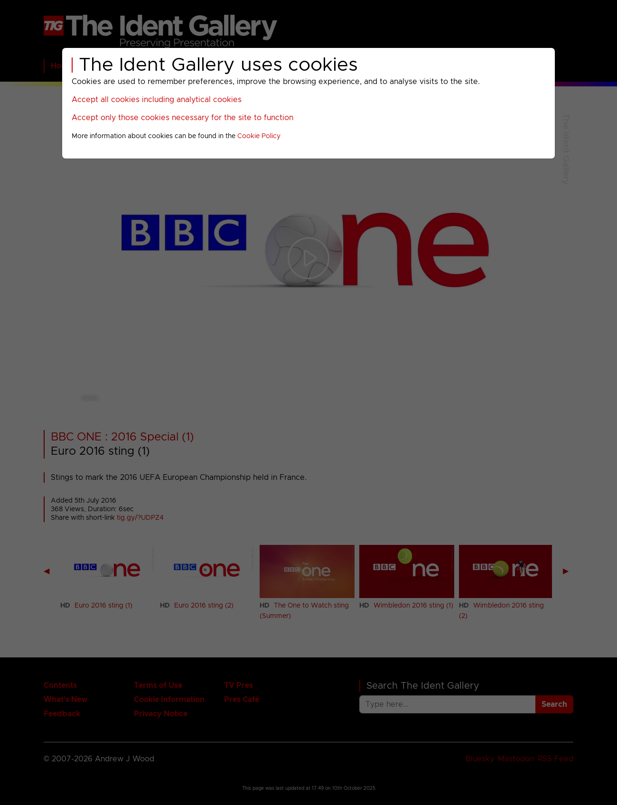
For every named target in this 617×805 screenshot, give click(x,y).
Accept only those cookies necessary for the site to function (182, 118)
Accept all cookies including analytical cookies (157, 99)
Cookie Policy (258, 136)
